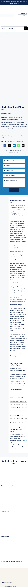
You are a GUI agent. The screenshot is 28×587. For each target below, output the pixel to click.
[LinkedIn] (14, 145)
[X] (9, 145)
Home (1, 33)
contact (25, 440)
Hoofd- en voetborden (18, 141)
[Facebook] (5, 145)
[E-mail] (23, 145)
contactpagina (13, 445)
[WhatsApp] (18, 145)
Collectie (5, 33)
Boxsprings (9, 141)
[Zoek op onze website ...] (12, 28)
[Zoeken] (26, 28)
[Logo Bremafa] (7, 14)
